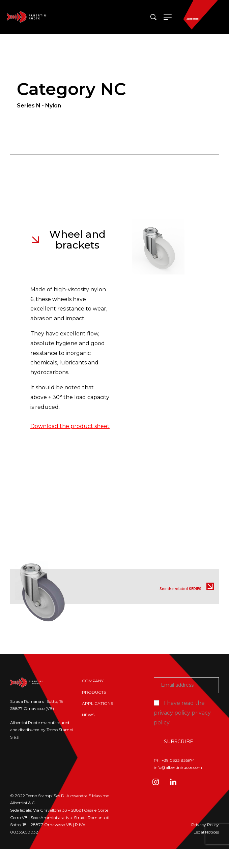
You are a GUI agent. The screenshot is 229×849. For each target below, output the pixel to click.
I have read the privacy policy (182, 713)
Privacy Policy (205, 824)
